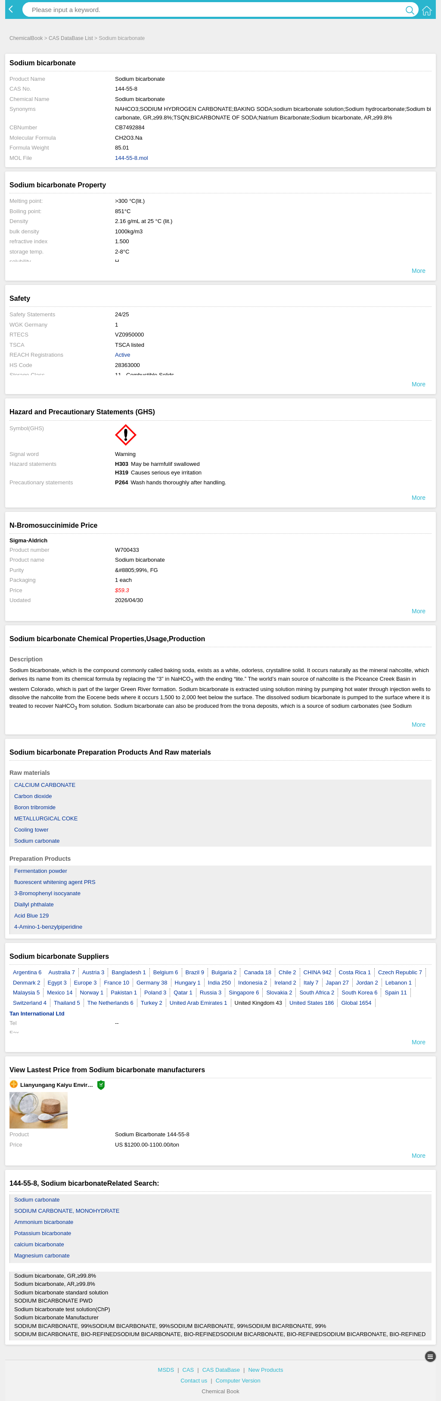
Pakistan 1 (124, 992)
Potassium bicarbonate (42, 1233)
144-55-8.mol (131, 158)
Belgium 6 (165, 972)
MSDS (166, 1370)
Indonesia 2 (252, 982)
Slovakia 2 (279, 992)
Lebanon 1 (398, 982)
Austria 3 (93, 972)
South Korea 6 (359, 992)
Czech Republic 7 (400, 972)
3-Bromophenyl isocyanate (47, 893)
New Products (265, 1370)
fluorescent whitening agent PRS (55, 882)
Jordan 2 (367, 982)
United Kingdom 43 (259, 1003)
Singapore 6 (244, 992)
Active (122, 355)
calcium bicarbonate (39, 1244)
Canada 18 (257, 972)
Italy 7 (311, 982)
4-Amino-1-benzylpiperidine (48, 927)
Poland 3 (155, 992)
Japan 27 (337, 982)
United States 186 (311, 1003)
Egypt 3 (57, 982)
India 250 (219, 982)
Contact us (193, 1380)
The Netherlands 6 (110, 1003)
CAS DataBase (221, 1370)
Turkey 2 (151, 1003)
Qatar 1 (183, 992)
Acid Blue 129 (31, 915)
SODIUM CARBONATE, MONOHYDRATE (66, 1211)
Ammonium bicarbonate (43, 1222)
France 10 (116, 982)
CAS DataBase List (71, 38)
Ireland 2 (285, 982)
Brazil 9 (195, 972)
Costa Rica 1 (355, 972)
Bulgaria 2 (224, 972)
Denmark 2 (26, 982)
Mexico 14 (59, 992)
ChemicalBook (26, 38)
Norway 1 (91, 992)
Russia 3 (211, 992)
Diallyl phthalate (34, 904)
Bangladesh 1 (129, 972)
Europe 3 (85, 982)
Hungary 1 (188, 982)
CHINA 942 (318, 972)
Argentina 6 (27, 972)
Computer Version (238, 1380)
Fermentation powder (40, 871)
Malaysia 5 (26, 992)
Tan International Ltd (37, 1013)
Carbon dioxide (33, 796)
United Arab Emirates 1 (198, 1003)
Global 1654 (356, 1003)
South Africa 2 (316, 992)
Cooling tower (31, 829)
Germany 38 (152, 982)
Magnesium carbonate (42, 1255)
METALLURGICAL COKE (46, 818)
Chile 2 (287, 972)
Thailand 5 (67, 1003)
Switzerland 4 (30, 1003)
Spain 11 (396, 992)
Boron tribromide (35, 807)
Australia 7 (62, 972)
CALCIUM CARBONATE (44, 785)
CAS (188, 1370)
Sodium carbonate (37, 841)
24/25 (122, 314)
